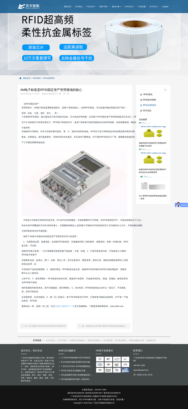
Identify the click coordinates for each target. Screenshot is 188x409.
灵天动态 (145, 110)
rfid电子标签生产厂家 (65, 306)
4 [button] (97, 73)
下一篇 (103, 326)
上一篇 (43, 326)
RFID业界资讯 (49, 78)
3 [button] (94, 73)
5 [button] (100, 73)
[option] (94, 37)
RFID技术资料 (148, 100)
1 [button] (87, 73)
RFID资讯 (37, 78)
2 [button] (91, 73)
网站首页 (24, 78)
